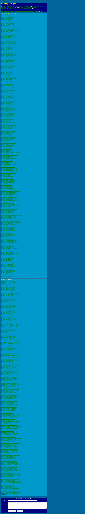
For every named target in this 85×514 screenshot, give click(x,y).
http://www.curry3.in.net (6, 91)
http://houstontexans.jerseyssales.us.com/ (9, 451)
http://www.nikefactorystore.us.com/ (8, 312)
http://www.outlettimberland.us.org (8, 193)
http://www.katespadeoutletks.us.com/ (9, 308)
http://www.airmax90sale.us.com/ (8, 486)
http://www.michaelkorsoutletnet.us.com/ (9, 368)
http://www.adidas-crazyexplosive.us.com (9, 218)
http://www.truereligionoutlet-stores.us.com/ (10, 389)
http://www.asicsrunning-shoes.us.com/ (9, 468)
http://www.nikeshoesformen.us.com (8, 158)
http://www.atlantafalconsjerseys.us (8, 162)
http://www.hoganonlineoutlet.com (8, 134)
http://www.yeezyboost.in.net (7, 103)
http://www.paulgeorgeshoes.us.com (8, 54)
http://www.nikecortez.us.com (7, 108)
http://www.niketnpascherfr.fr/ (7, 456)
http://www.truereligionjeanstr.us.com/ (9, 369)
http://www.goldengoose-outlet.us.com (9, 69)
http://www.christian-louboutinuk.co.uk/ (9, 306)
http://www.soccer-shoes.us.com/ (8, 292)
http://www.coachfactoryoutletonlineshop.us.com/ (11, 438)
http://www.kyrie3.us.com (6, 236)
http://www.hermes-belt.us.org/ (7, 380)
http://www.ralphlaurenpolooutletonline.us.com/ (11, 482)
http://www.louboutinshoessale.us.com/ (9, 360)
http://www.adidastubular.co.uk (7, 140)
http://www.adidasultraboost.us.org (8, 38)
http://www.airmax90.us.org (6, 149)
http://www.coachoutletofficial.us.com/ (9, 416)
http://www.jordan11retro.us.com (8, 230)
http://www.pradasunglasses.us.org (8, 132)
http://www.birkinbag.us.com (7, 179)
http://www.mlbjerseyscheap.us (7, 203)
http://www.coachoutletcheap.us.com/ (9, 309)
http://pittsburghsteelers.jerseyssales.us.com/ (10, 314)
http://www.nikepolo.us (5, 233)
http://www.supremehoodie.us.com (8, 113)
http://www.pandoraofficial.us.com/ (8, 332)
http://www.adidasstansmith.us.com (8, 180)
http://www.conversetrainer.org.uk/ (8, 417)
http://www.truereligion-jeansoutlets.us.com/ (10, 357)
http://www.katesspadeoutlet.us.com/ (8, 367)
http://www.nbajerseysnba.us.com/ (8, 289)
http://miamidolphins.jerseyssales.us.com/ (9, 385)
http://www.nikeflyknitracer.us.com (8, 42)
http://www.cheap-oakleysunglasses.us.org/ (10, 341)
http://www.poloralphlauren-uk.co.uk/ (9, 383)
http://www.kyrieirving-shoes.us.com (8, 267)
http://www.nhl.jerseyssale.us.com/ (8, 410)
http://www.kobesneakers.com (7, 186)
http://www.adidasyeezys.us (6, 153)
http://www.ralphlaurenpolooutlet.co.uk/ (9, 336)
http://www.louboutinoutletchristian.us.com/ (10, 293)
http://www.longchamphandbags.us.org (9, 197)
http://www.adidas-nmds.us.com (7, 77)
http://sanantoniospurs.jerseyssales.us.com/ (10, 434)
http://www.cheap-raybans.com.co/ (8, 295)
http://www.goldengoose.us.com (7, 99)
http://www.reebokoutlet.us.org (7, 61)
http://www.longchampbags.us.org (8, 252)
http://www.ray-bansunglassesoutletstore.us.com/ (11, 492)
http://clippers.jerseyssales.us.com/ (8, 318)
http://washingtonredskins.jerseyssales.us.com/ (10, 365)
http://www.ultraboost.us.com (7, 259)
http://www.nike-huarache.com (7, 258)
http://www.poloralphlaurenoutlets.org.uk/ (9, 441)
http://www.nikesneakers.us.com (7, 213)
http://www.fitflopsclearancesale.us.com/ (9, 449)
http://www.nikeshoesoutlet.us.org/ (8, 286)
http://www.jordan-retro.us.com (7, 275)
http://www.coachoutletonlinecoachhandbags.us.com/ (12, 345)
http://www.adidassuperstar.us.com (8, 89)
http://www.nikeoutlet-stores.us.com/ (8, 392)
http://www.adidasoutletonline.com (8, 271)
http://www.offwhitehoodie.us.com (8, 265)
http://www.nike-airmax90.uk (7, 228)
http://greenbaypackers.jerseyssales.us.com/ (10, 489)
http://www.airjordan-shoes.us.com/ (8, 408)
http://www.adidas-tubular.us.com (8, 22)
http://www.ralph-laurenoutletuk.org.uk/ (9, 353)
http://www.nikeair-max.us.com (7, 23)
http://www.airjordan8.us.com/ (7, 485)
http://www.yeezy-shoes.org (6, 255)
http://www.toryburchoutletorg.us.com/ (9, 330)
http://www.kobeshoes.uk (6, 34)
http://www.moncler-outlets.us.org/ (8, 414)
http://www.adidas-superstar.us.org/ (8, 287)
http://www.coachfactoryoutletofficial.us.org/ (10, 303)
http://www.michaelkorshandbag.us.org (9, 170)
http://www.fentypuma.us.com (7, 181)
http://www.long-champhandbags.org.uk (9, 200)
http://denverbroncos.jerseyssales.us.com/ (9, 465)
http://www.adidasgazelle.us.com (8, 75)
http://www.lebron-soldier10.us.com (8, 43)
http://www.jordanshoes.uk (6, 163)
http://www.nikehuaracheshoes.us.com (9, 253)
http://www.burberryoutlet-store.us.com (9, 234)
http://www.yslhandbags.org (6, 48)
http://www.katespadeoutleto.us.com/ (8, 411)
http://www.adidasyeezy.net (6, 157)
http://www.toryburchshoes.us (7, 85)
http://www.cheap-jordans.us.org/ (8, 453)
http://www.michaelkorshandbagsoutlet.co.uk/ (10, 421)
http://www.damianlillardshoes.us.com (9, 168)
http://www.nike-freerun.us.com (7, 199)
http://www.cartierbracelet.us (7, 29)
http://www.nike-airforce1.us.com (8, 62)
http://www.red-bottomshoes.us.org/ (8, 329)
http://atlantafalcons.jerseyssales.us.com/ (9, 356)
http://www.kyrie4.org (5, 121)
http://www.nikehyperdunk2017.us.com (9, 56)
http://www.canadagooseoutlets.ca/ (8, 402)
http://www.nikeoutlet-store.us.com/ (8, 373)
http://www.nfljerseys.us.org (7, 263)
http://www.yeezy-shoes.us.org (7, 145)
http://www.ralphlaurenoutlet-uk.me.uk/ (9, 374)
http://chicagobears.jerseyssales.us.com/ (9, 387)
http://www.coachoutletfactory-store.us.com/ (10, 350)
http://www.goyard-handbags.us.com (8, 78)
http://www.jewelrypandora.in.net (8, 31)
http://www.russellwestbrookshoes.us (8, 248)
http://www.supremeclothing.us (7, 171)
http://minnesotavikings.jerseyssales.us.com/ (10, 488)
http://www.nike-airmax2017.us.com (8, 98)
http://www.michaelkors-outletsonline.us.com (10, 221)
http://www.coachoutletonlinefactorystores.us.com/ (11, 426)
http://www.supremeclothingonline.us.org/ (9, 344)
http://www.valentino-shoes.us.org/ (8, 375)
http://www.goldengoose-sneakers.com (9, 207)
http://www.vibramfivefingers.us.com (8, 65)
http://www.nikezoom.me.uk (7, 84)
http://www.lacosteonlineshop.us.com (8, 55)
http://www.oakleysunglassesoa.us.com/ (9, 462)
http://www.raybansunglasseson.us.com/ (9, 422)
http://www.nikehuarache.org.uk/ (8, 288)
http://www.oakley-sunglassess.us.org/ (9, 396)
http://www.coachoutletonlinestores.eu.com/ (10, 435)
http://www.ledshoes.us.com (7, 175)
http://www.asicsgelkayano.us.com (8, 86)
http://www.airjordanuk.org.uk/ (7, 480)
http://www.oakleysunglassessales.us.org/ (9, 324)
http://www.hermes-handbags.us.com (8, 126)
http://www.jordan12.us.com (7, 114)
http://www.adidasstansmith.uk (7, 110)
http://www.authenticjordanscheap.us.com (9, 90)
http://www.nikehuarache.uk (7, 146)
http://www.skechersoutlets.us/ (7, 431)
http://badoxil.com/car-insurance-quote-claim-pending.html (19, 8)
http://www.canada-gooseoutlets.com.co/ (9, 338)
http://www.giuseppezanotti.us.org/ (8, 398)
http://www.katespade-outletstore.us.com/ (9, 390)
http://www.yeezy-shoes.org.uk (7, 26)
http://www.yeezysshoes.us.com (7, 129)
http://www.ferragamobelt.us (7, 47)
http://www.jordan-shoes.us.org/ (7, 440)
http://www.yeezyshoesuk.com (7, 105)
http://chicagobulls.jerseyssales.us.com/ (9, 425)
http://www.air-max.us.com (6, 260)
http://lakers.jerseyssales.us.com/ (7, 432)
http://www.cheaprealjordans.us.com (8, 32)
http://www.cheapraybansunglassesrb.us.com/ (10, 475)
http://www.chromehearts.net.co (7, 127)
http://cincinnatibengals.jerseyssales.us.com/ (10, 342)
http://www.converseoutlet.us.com (8, 254)
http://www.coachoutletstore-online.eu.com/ (10, 415)
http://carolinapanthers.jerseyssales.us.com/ (10, 343)
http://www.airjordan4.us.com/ (7, 403)
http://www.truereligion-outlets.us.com (9, 198)
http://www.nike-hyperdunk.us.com (8, 51)
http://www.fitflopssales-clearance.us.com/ (10, 302)
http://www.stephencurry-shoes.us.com (9, 141)
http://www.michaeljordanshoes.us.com (9, 35)
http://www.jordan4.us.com (6, 194)
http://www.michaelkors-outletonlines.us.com (10, 201)
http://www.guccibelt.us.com (7, 231)
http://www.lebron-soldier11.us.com (8, 173)
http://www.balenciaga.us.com (7, 45)
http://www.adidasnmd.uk (6, 276)
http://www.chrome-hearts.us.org (8, 242)
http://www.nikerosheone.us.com (8, 128)
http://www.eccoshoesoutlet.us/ (7, 473)
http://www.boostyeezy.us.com (7, 246)
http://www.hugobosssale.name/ (7, 452)
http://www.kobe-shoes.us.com (7, 151)
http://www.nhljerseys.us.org (7, 50)
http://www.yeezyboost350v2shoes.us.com (10, 205)
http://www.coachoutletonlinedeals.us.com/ (10, 355)
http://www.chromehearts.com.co (8, 138)
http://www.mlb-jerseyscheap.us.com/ (9, 366)
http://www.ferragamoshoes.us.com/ (8, 458)
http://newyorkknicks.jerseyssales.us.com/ (9, 404)
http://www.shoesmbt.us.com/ (7, 399)
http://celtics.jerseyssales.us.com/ (8, 300)
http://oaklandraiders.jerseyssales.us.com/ (9, 429)
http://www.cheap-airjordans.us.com (8, 219)
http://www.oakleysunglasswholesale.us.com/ (10, 339)
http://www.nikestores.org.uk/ (7, 347)
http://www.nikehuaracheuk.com (7, 53)
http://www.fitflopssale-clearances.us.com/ (10, 479)
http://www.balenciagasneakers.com (8, 20)
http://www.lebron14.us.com (7, 119)
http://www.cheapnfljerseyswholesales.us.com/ (10, 443)
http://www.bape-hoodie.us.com (7, 177)
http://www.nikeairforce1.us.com (8, 225)
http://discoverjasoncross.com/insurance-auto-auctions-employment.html (23, 11)
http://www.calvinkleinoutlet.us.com (8, 115)
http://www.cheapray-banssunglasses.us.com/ (10, 455)
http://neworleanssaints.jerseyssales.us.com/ (10, 381)
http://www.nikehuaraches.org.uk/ (8, 391)
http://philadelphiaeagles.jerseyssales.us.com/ (10, 378)
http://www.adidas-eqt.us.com (7, 102)
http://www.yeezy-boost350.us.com (8, 217)
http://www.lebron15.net (6, 174)
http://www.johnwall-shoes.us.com (8, 97)
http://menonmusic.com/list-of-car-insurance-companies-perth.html (17, 6)
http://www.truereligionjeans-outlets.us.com (10, 152)
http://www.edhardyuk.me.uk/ (7, 476)
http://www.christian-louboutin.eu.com (9, 83)
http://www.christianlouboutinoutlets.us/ (9, 428)
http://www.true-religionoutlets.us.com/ (9, 311)
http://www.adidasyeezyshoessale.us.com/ (9, 445)
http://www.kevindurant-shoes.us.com (9, 257)
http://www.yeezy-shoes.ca (6, 95)
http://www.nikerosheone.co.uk (7, 25)
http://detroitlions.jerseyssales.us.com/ (9, 327)
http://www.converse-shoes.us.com (8, 167)
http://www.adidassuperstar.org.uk (8, 249)
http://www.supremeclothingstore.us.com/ (9, 409)
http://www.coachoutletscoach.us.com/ (9, 407)
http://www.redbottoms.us (6, 72)
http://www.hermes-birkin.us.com (8, 243)
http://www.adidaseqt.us (6, 183)
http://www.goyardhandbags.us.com (8, 227)
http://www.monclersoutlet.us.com (8, 68)
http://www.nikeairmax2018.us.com (8, 164)
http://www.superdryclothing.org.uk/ (8, 439)
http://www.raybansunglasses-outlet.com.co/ (10, 371)
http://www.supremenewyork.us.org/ (8, 457)
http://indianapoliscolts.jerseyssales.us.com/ (10, 282)
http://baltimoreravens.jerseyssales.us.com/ (10, 301)
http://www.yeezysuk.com (6, 71)
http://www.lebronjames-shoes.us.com (9, 216)
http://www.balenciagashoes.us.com (8, 60)
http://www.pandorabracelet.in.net (8, 18)
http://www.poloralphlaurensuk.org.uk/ (9, 386)
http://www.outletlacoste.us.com (7, 107)
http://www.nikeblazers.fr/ (6, 447)
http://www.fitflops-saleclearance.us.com (9, 147)
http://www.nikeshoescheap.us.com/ (8, 354)
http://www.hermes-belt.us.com (7, 24)
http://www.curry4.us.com (6, 73)
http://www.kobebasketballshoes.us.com (9, 30)
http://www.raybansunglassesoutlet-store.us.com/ (11, 474)
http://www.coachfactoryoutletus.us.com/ (9, 315)
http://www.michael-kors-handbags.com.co (10, 14)
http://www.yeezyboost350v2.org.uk (8, 28)
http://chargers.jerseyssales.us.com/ (8, 437)
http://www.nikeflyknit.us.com (7, 273)
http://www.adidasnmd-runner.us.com (9, 209)
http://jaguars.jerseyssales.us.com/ (8, 281)
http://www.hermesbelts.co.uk (7, 211)
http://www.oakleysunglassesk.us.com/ (9, 446)
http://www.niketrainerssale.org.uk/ (8, 372)
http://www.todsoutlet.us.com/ (7, 444)
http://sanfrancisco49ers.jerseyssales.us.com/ (10, 305)
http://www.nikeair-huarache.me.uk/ (8, 333)
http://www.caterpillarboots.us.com (8, 204)
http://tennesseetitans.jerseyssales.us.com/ (9, 331)
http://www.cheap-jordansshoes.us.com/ (9, 464)
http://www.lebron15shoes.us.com (8, 59)
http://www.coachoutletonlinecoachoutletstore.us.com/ (12, 363)
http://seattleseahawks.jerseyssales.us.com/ (10, 397)
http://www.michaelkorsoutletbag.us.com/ (9, 450)
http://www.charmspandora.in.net (8, 189)
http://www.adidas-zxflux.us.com (8, 137)
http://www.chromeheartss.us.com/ (8, 321)
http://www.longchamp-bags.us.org (8, 237)
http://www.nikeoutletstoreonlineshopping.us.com (11, 215)
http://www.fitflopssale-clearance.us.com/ (9, 294)
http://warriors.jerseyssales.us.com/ (8, 351)
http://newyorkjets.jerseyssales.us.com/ (9, 377)
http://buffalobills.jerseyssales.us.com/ (9, 299)
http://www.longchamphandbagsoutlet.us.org (10, 191)
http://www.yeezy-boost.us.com (7, 19)
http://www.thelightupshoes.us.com (8, 125)
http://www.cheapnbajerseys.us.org (8, 67)
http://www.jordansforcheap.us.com (8, 192)
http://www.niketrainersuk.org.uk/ (8, 323)
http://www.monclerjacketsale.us (7, 169)
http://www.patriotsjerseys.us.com (8, 120)
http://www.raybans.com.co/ (7, 313)
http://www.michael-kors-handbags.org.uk (9, 235)
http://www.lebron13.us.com (7, 239)
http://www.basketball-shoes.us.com (8, 92)
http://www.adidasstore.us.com (7, 111)
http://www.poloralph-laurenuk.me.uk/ (9, 401)
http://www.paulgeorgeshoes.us (7, 270)
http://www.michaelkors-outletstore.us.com (10, 222)
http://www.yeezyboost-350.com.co (8, 37)
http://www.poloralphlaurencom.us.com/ (9, 359)
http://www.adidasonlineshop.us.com (8, 109)
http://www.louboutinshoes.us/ (7, 362)
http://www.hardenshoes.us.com (7, 57)
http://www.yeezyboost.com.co (7, 223)
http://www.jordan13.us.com (7, 159)
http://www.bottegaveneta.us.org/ (8, 419)
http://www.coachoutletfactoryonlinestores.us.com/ (11, 284)
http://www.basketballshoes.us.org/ (8, 283)
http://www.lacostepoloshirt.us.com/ (8, 469)
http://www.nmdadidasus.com (7, 123)
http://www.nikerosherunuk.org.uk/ (8, 423)
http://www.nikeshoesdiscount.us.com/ (9, 290)
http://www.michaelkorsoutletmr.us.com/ (9, 298)
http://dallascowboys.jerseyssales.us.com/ (9, 379)
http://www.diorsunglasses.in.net (7, 40)
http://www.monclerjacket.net (7, 245)
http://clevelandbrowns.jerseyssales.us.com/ (10, 433)
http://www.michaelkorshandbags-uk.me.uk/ (10, 319)
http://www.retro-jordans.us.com (7, 135)
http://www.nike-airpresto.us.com (8, 122)
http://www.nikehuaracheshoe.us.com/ (9, 491)
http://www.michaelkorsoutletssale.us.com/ (10, 361)
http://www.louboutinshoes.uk (7, 79)
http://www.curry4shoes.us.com (7, 212)
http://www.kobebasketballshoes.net (8, 240)
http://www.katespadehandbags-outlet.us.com (10, 66)
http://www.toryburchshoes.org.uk (8, 36)
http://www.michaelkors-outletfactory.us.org (10, 93)
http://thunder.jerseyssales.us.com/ (8, 405)
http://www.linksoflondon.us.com (8, 16)
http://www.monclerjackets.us (7, 264)
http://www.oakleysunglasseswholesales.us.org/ (11, 326)
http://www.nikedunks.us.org (7, 133)
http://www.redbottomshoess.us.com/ (8, 320)
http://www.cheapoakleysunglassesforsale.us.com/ (11, 348)
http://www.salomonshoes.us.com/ (8, 349)
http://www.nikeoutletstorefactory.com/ (9, 471)
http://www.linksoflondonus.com (8, 187)
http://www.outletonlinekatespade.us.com (9, 155)
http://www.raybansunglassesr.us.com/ (9, 395)
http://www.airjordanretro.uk (7, 156)
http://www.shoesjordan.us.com (7, 17)
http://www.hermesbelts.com (7, 188)
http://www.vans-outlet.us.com (7, 210)
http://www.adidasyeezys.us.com (7, 165)
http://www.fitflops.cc (5, 80)
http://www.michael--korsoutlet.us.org (9, 116)
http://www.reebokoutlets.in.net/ (7, 307)
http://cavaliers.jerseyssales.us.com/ (8, 393)
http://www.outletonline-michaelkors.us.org (10, 101)
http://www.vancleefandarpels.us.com (9, 272)
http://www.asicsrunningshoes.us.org (8, 229)
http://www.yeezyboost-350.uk (7, 96)
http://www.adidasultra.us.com (7, 150)
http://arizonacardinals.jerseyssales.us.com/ (10, 481)
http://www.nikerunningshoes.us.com (8, 131)
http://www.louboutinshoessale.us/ (8, 337)
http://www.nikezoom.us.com (7, 49)
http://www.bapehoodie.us (6, 185)
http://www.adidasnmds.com (7, 176)
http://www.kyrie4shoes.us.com (7, 104)
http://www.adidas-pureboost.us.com (8, 143)
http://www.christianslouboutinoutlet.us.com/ (10, 470)
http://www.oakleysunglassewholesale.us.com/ (10, 487)
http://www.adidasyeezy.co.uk (7, 117)
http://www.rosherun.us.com (7, 144)
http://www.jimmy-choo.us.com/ (7, 427)
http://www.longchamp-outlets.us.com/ (9, 467)
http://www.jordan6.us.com (6, 251)
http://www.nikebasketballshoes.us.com (9, 182)
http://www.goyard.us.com (6, 247)
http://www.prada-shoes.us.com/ (7, 325)
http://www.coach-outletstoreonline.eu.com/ (10, 459)
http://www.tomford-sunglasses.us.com (9, 81)
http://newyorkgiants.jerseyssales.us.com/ (9, 317)
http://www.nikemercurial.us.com (8, 269)
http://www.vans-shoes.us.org (7, 63)
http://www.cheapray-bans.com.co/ (8, 420)
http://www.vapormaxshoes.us (7, 161)
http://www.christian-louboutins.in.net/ (9, 483)
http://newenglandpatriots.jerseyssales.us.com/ (10, 493)
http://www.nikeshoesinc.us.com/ (8, 335)
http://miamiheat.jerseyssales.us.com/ (8, 461)
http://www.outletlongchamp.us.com (8, 139)
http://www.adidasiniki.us (6, 206)
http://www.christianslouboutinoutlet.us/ (9, 477)
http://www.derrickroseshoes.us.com (8, 41)
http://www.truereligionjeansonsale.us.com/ (10, 463)
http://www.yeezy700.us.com (7, 74)
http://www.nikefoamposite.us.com (8, 266)
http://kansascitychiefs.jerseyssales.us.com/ (10, 384)
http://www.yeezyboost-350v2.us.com (9, 195)
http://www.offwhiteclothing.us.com (8, 44)
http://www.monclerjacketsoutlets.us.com (9, 87)
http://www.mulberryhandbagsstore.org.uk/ (10, 296)
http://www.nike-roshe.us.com (7, 261)
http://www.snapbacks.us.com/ (7, 413)
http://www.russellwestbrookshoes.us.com (9, 241)
